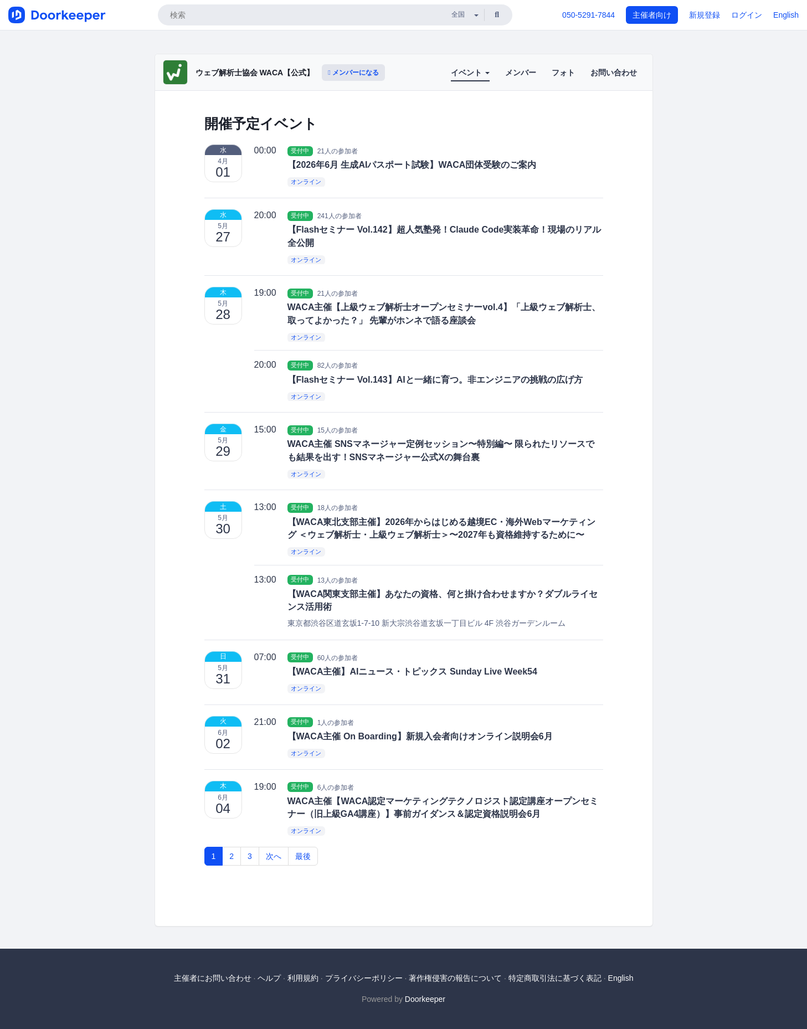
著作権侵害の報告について (455, 978)
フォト (563, 72)
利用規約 (302, 978)
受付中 (300, 150)
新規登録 (704, 15)
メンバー (520, 72)
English (786, 15)
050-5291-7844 (588, 15)
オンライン (306, 182)
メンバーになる (353, 72)
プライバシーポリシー (364, 978)
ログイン (746, 15)
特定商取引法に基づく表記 (555, 978)
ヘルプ (269, 978)
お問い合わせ (613, 72)
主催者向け (652, 15)
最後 (303, 856)
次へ (273, 856)
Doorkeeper (425, 999)
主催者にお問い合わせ (212, 978)
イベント (470, 72)
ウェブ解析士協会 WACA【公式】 (255, 72)
